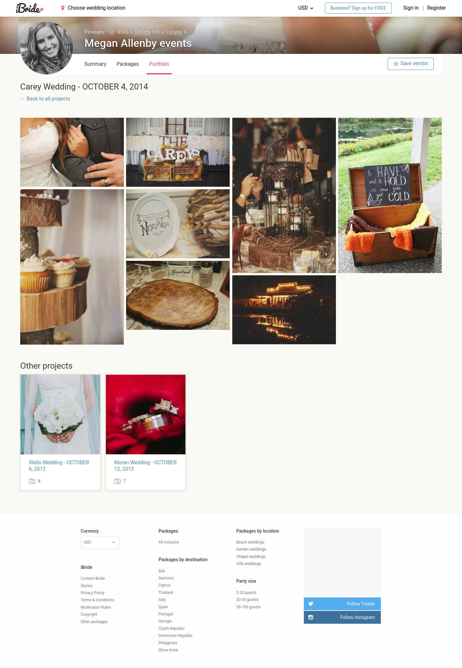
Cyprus (164, 585)
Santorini (166, 578)
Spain (163, 607)
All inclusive (168, 542)
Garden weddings (251, 549)
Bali (161, 571)
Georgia (165, 621)
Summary (95, 64)
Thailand (165, 592)
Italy (162, 599)
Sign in (411, 8)
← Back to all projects (45, 99)
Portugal (165, 614)
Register (436, 8)
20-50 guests (247, 599)
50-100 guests (248, 607)
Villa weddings (248, 563)
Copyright (89, 614)
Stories (87, 586)
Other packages (94, 622)
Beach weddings (250, 542)
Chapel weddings (251, 556)
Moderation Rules (96, 607)
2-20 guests (246, 592)
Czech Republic (171, 628)
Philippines (167, 643)
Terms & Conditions (98, 600)
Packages (127, 64)
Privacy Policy (93, 593)
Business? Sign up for (358, 8)
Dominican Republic (175, 635)
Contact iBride (93, 578)
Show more (168, 650)
